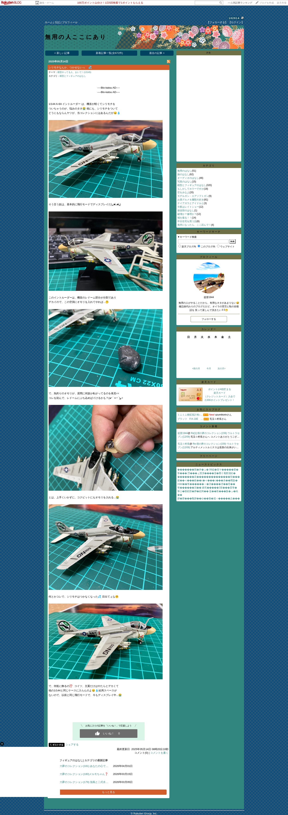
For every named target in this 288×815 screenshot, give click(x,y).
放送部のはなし (185, 210)
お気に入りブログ (209, 409)
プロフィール (70, 22)
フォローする (209, 319)
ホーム (49, 22)
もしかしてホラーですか (190, 188)
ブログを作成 (266, 2)
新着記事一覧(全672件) (109, 53)
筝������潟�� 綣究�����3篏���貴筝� (207, 487)
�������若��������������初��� (208, 476)
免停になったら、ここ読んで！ (194, 224)
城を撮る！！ (184, 217)
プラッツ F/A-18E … (190, 419)
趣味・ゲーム (47, 2)
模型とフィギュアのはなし (73, 76)
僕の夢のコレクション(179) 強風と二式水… (82, 782)
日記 (57, 22)
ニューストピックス (208, 464)
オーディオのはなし (188, 178)
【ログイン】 (236, 22)
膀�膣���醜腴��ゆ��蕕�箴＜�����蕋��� (208, 498)
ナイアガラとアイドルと (190, 203)
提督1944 (183, 433)
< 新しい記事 (62, 53)
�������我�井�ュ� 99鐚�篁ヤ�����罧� (207, 469)
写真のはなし (184, 181)
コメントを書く (159, 752)
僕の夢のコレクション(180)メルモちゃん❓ (82, 774)
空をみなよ (183, 192)
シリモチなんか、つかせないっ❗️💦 (70, 67)
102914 (234, 18)
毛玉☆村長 (184, 443)
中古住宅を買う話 (187, 221)
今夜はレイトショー (188, 206)
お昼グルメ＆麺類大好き (190, 199)
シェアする (72, 744)
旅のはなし (183, 174)
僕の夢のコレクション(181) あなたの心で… (82, 765)
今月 (209, 368)
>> (240, 2)
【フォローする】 (217, 22)
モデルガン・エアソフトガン (193, 196)
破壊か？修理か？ (187, 214)
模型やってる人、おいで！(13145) (74, 72)
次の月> (221, 368)
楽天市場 (281, 2)
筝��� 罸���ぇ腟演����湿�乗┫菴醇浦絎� (206, 473)
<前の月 (196, 368)
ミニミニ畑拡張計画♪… (190, 414)
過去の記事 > (157, 53)
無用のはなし (184, 170)
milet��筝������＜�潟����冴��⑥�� (206, 484)
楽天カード (208, 382)
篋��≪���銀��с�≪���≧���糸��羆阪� (207, 480)
